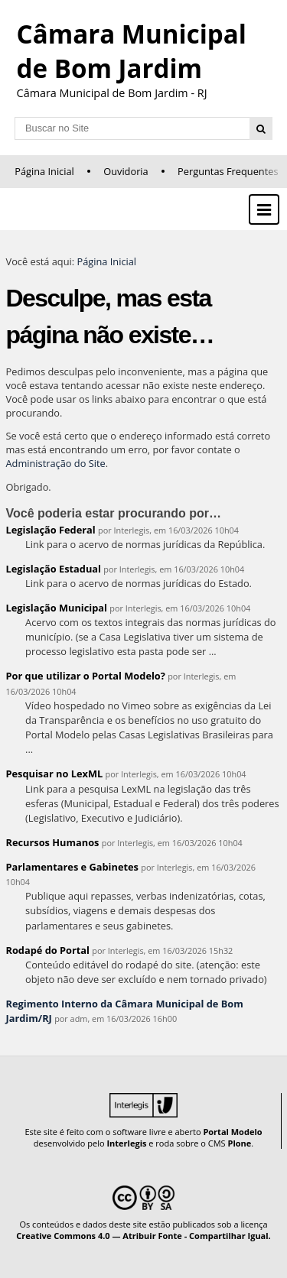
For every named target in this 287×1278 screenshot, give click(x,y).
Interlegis (126, 1143)
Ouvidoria (125, 171)
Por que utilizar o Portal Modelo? (85, 676)
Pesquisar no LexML (54, 773)
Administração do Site (56, 463)
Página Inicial (44, 171)
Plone (239, 1143)
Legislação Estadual (53, 569)
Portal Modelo (232, 1131)
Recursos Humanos (52, 842)
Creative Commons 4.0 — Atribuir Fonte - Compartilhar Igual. (143, 1235)
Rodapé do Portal (48, 950)
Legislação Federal (51, 530)
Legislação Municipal (57, 608)
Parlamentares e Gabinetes (72, 867)
